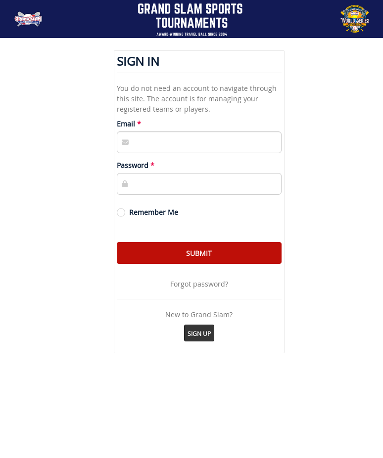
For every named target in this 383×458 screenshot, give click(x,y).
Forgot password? (199, 284)
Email (126, 123)
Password (132, 165)
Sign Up (199, 333)
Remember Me (153, 212)
